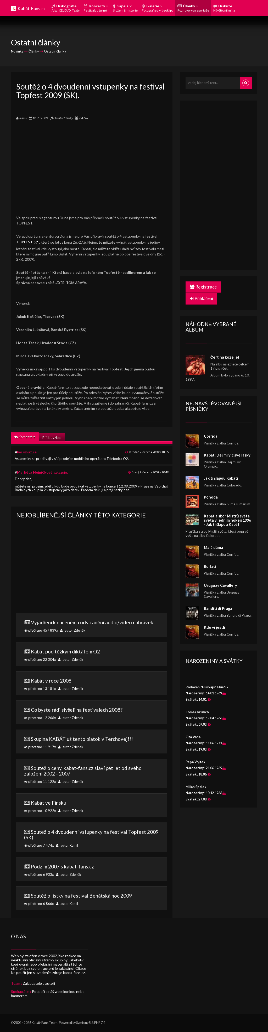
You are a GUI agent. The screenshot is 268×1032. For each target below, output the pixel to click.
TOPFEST (24, 242)
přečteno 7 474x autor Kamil (91, 838)
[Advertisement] (91, 170)
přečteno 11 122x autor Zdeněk (91, 774)
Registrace (203, 287)
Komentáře (24, 437)
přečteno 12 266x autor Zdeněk (91, 713)
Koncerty (96, 8)
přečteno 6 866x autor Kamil (91, 899)
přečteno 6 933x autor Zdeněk (91, 870)
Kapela (125, 8)
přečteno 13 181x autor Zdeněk (91, 684)
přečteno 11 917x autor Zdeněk (91, 742)
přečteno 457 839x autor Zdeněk (91, 625)
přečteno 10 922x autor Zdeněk (91, 806)
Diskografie (66, 8)
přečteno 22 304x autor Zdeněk (91, 655)
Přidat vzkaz (51, 438)
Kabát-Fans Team (45, 1023)
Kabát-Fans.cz (32, 8)
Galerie (157, 8)
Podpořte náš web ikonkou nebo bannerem (48, 993)
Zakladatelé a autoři (39, 983)
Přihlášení (201, 298)
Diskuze (224, 8)
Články (193, 8)
